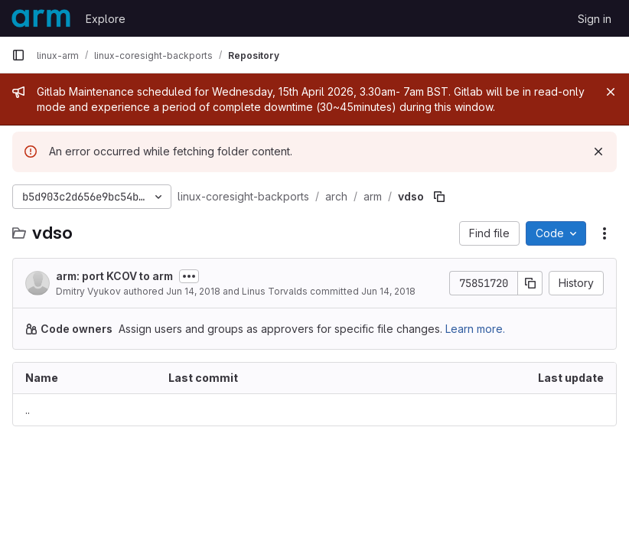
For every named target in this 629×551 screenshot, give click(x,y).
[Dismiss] (598, 151)
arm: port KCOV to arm (114, 275)
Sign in (594, 18)
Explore (105, 18)
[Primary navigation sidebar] (18, 55)
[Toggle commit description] (189, 276)
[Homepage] (40, 18)
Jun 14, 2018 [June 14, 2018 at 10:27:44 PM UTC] (193, 291)
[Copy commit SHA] (530, 283)
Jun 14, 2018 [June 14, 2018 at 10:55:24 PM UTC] (388, 291)
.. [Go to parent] (27, 409)
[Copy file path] (439, 196)
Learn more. (475, 328)
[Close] (610, 92)
